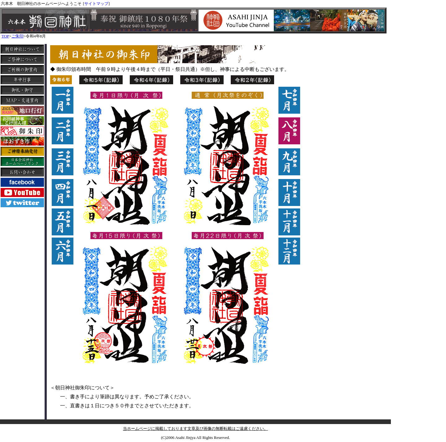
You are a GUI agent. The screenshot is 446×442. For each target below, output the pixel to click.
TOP (5, 36)
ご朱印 (17, 36)
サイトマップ (96, 3)
